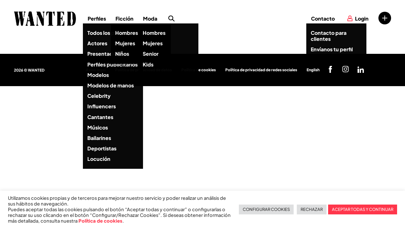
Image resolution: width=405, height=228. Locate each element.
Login (362, 18)
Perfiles (97, 18)
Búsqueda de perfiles (171, 18)
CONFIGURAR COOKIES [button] (266, 209)
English (313, 69)
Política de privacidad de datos (143, 69)
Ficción (124, 18)
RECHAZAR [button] (312, 209)
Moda (150, 18)
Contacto (323, 18)
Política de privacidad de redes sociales (261, 69)
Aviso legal (96, 69)
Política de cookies (198, 69)
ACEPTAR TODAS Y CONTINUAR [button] (362, 209)
